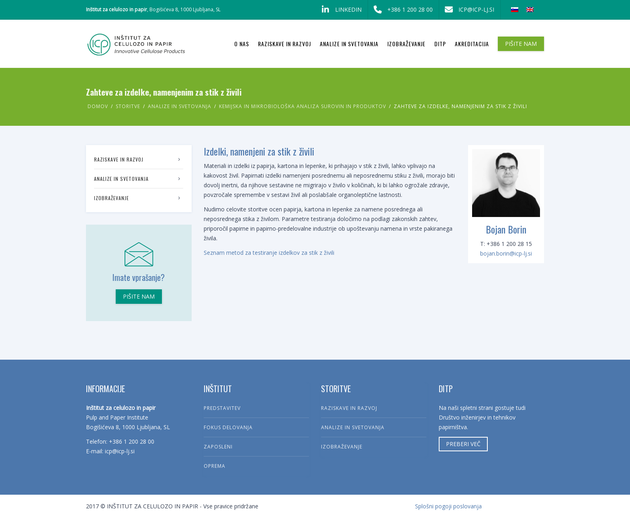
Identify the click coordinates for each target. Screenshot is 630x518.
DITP (440, 43)
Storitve (128, 106)
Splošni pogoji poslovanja (448, 506)
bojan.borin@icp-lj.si (506, 253)
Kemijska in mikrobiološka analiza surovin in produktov (302, 106)
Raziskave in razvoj (284, 43)
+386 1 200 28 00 (400, 9)
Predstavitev (222, 408)
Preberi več (463, 444)
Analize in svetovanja (349, 43)
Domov (98, 106)
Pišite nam (139, 296)
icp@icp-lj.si (466, 9)
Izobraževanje (406, 43)
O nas (241, 43)
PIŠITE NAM (521, 43)
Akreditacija (472, 43)
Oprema (214, 466)
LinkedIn (339, 9)
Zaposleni (218, 446)
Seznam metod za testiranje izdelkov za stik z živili (269, 252)
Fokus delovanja (228, 427)
